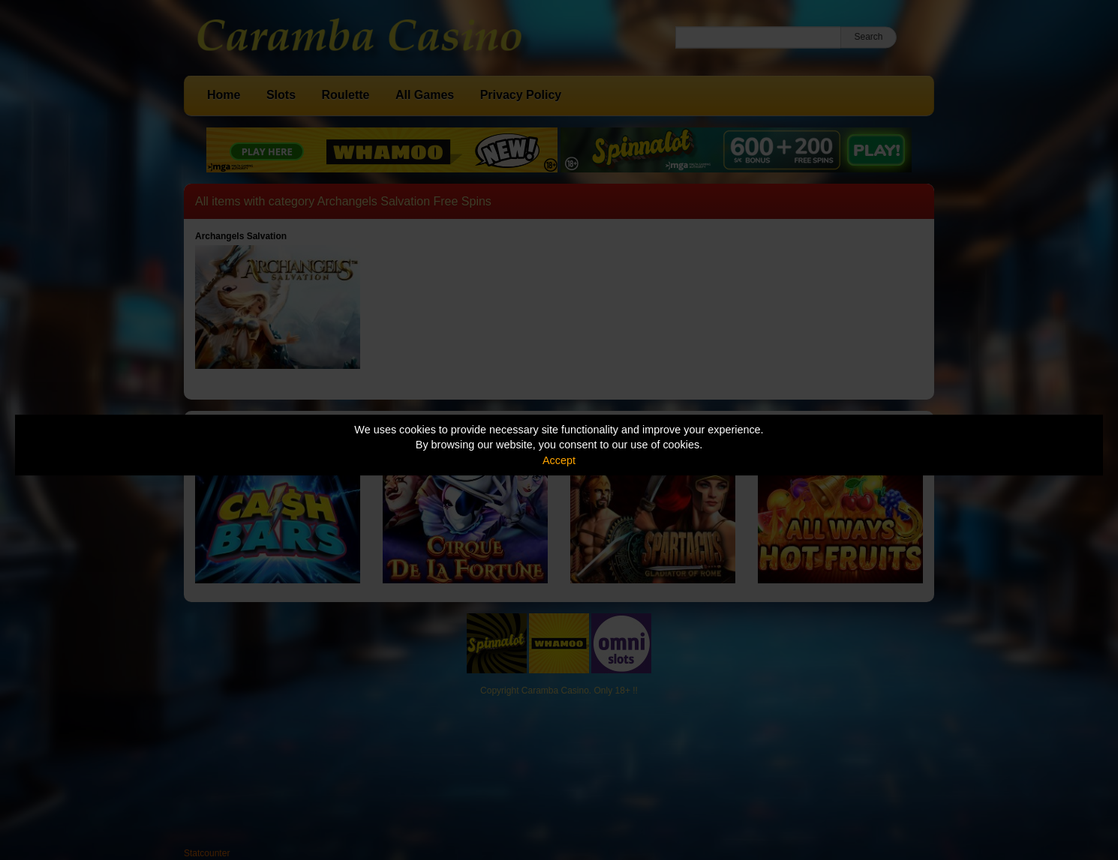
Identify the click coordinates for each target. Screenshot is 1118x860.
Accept (559, 460)
